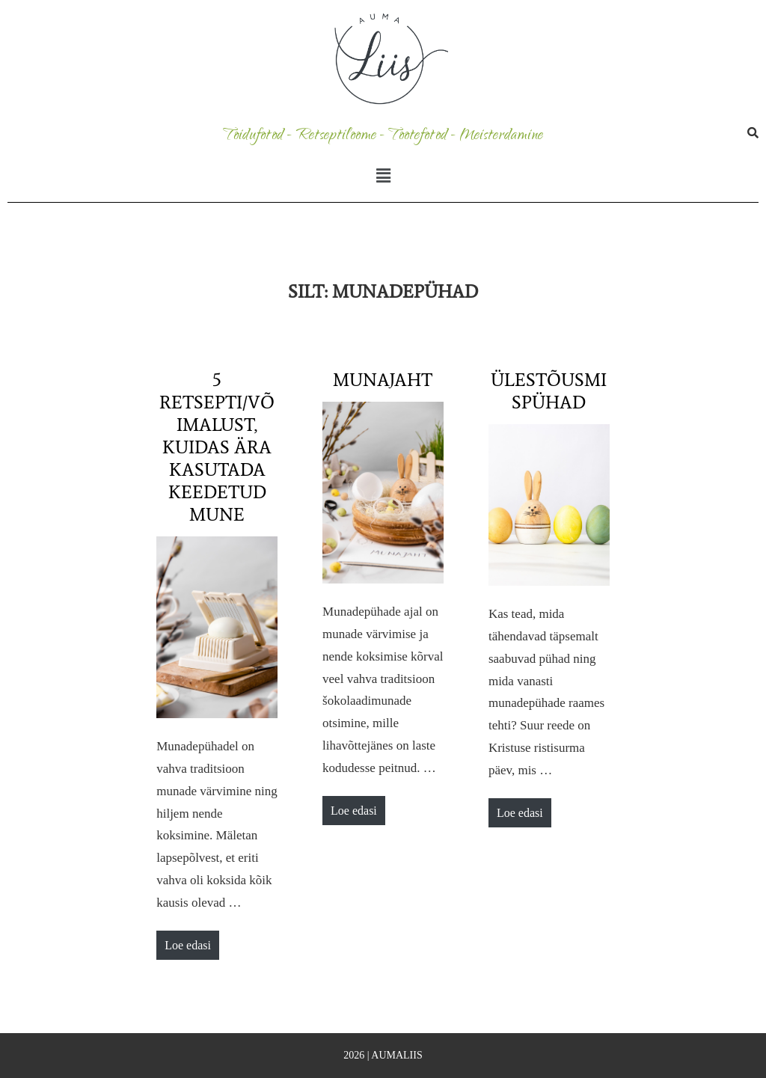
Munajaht (382, 380)
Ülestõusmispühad (549, 391)
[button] (383, 176)
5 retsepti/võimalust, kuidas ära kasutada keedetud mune (217, 447)
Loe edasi (191, 941)
